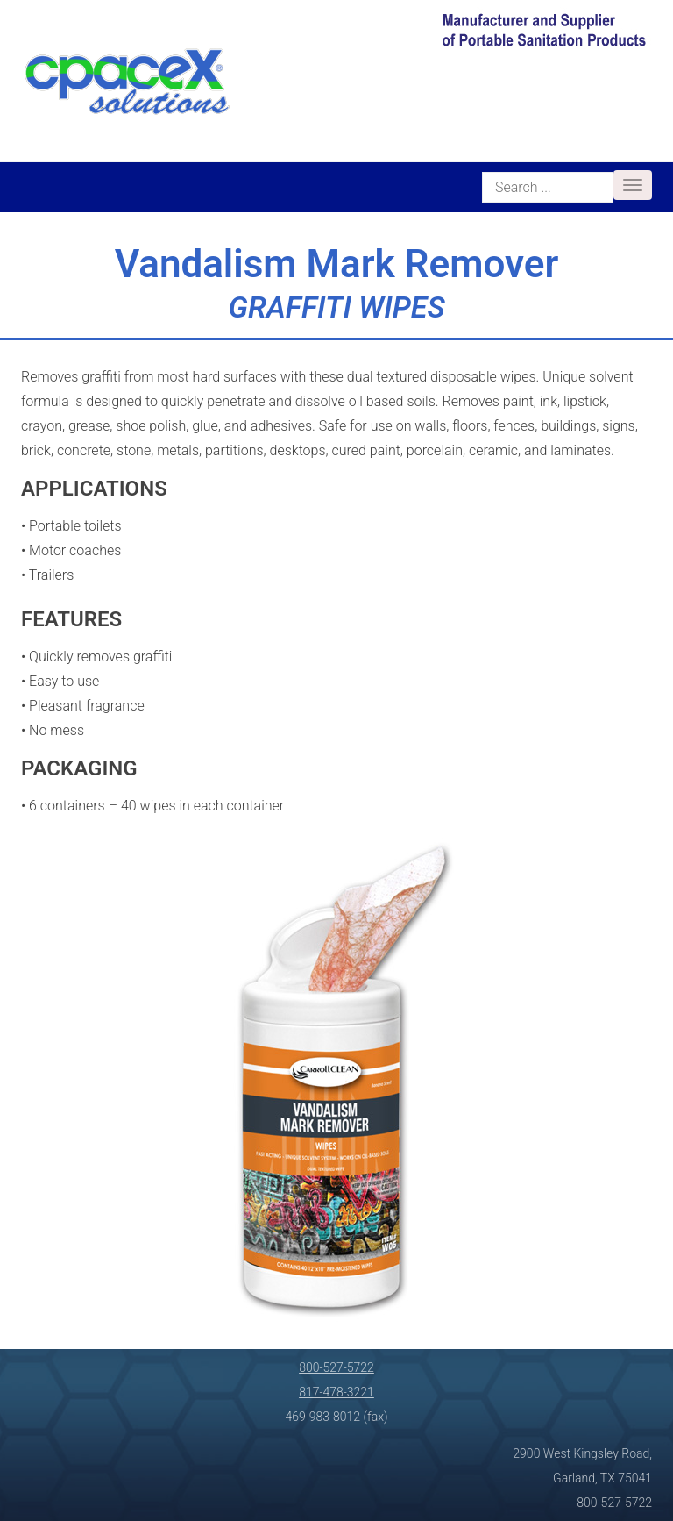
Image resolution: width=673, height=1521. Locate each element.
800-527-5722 (336, 1367)
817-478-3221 (336, 1392)
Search (482, 169)
